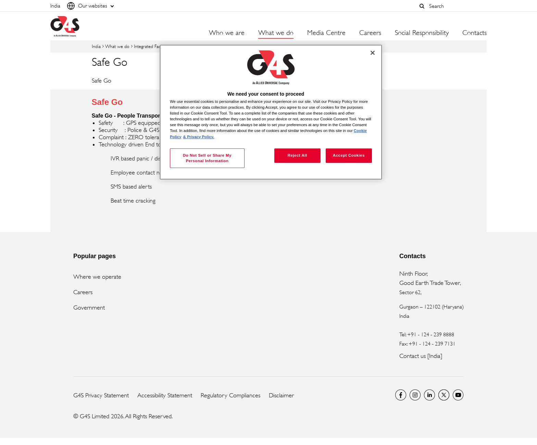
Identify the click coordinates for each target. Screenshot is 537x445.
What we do (117, 46)
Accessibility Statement (164, 395)
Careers (370, 33)
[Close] (372, 52)
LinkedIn (429, 394)
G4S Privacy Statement (101, 395)
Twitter (443, 394)
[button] (422, 6)
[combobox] (456, 6)
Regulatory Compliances (230, 395)
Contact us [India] (420, 355)
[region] (271, 112)
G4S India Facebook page (400, 394)
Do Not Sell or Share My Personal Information (207, 158)
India (96, 46)
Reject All (297, 155)
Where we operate (97, 276)
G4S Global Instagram (415, 394)
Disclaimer (281, 395)
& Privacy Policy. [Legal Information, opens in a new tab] (198, 137)
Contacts (474, 33)
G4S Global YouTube (458, 394)
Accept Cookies (349, 155)
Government (89, 307)
